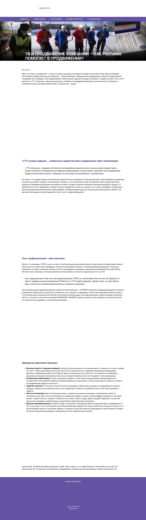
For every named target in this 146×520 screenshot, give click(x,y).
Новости (24, 19)
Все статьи (26, 70)
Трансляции (39, 19)
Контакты (73, 509)
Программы (56, 19)
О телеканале (94, 19)
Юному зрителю (75, 19)
